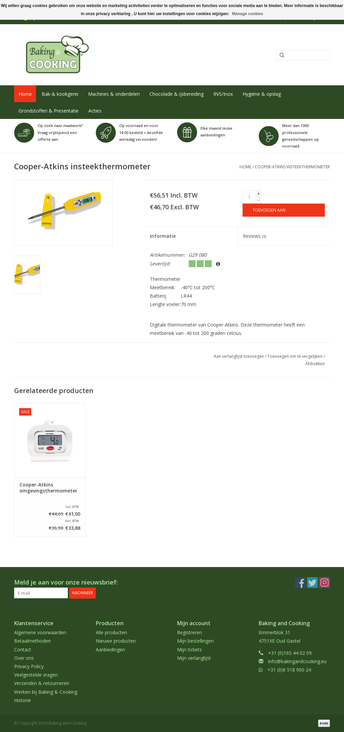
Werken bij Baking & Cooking (45, 692)
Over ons (24, 658)
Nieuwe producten (116, 641)
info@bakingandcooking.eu (297, 661)
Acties (94, 110)
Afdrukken (315, 364)
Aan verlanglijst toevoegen (239, 356)
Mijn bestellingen (195, 641)
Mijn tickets (189, 649)
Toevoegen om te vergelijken (295, 356)
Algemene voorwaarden (40, 632)
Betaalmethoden (32, 641)
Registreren (189, 632)
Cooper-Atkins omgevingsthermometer (48, 488)
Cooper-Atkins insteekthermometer (292, 167)
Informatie (163, 236)
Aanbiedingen (110, 649)
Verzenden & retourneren (41, 683)
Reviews (254, 236)
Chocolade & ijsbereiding (176, 94)
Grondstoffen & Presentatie (48, 110)
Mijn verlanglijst (194, 658)
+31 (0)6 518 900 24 (289, 669)
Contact (22, 649)
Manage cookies (247, 13)
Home (25, 94)
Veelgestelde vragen (36, 675)
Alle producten (111, 632)
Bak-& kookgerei (60, 94)
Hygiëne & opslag (262, 94)
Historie (22, 700)
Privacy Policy (29, 666)
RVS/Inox (223, 94)
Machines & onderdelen (114, 94)
